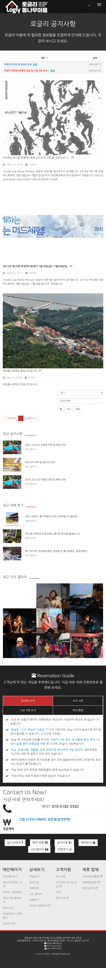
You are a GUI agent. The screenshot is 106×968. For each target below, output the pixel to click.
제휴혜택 (34, 888)
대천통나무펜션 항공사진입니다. (20, 371)
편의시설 (34, 882)
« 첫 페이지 (10, 418)
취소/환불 (78, 710)
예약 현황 (40, 842)
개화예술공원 (91, 882)
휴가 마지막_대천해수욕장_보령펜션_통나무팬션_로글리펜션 (56, 551)
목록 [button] (78, 409)
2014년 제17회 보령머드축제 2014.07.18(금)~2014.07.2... (37, 157)
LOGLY (47, 954)
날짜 (95, 58)
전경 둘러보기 (10, 876)
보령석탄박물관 (92, 876)
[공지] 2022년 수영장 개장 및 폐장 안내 (45, 479)
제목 (44, 58)
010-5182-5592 (65, 806)
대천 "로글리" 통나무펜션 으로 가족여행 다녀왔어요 (51, 516)
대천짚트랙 (90, 888)
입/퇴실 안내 (28, 700)
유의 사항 (78, 700)
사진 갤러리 (35, 894)
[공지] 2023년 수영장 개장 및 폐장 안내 (45, 445)
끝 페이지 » (31, 418)
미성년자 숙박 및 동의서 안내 (40, 462)
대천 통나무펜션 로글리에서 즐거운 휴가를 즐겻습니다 (52, 534)
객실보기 (34, 876)
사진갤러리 (39, 849)
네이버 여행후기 (39, 905)
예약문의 (88, 842)
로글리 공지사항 (53, 24)
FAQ (58, 892)
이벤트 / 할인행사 (12, 892)
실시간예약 (15, 842)
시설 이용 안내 (28, 710)
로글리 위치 (9, 923)
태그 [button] (69, 409)
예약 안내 (8, 908)
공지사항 (64, 842)
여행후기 (64, 849)
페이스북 (62, 898)
